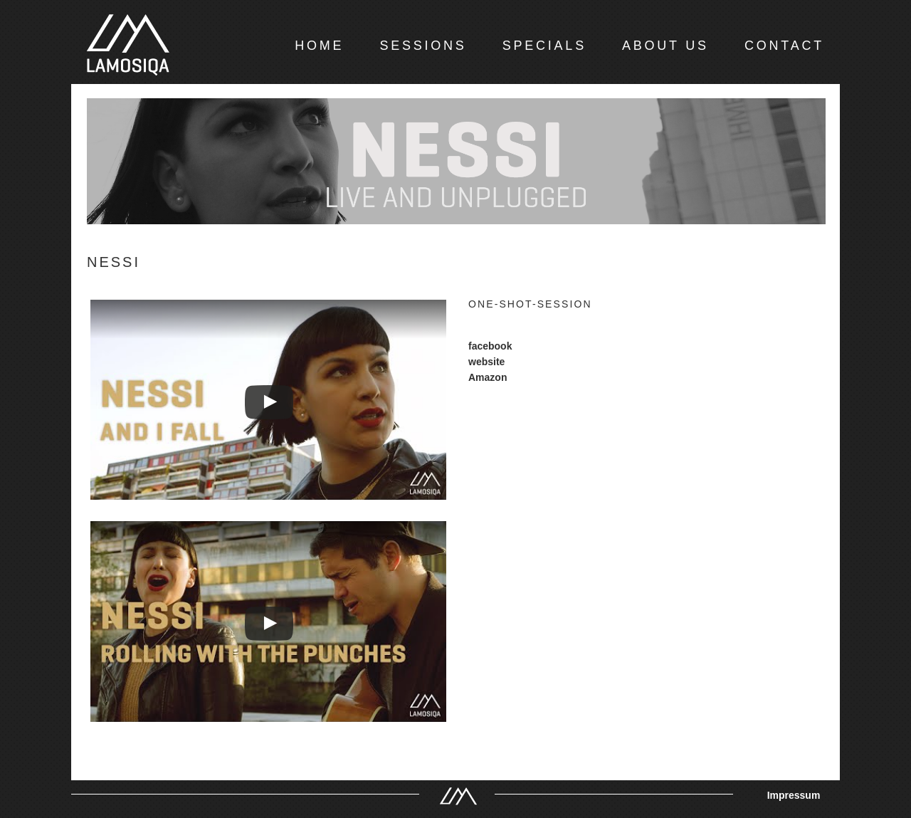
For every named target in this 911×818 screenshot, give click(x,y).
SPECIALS (544, 45)
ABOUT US (665, 45)
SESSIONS (422, 45)
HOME (319, 45)
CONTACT (784, 45)
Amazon (487, 377)
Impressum (794, 795)
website (486, 361)
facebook (490, 346)
